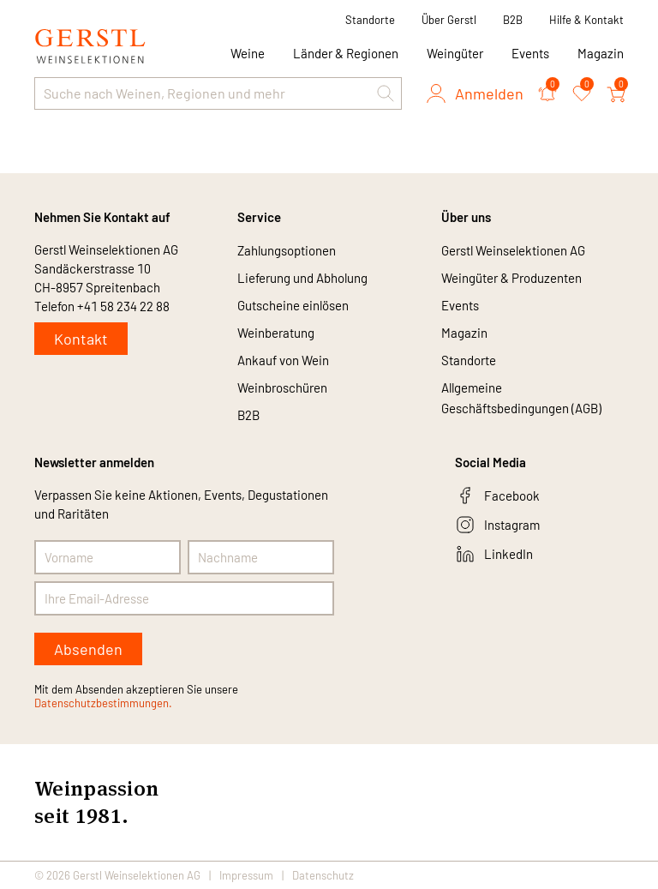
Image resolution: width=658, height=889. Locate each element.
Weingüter (455, 53)
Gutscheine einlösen (293, 305)
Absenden (88, 649)
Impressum (246, 875)
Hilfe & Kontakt (586, 20)
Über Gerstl (449, 20)
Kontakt (81, 338)
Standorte (370, 20)
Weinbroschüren (282, 387)
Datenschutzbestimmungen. (103, 703)
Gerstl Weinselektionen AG (513, 250)
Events (530, 53)
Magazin (600, 53)
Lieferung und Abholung (302, 277)
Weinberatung (275, 332)
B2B (513, 20)
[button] (385, 93)
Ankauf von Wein (283, 360)
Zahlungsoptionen (286, 250)
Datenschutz (323, 875)
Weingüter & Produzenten (511, 277)
